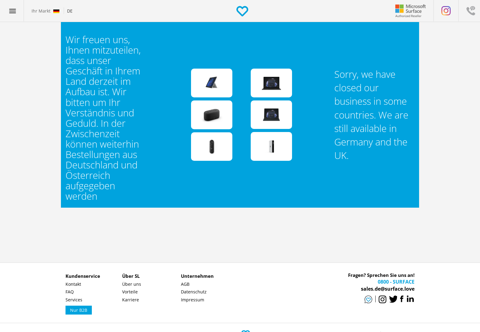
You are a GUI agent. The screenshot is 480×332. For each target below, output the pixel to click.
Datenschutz (194, 292)
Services (74, 300)
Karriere (130, 300)
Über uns (131, 284)
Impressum (192, 300)
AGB (185, 284)
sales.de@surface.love (387, 288)
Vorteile (130, 292)
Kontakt (73, 284)
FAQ (70, 292)
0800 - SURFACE (396, 281)
